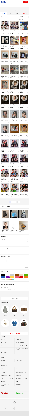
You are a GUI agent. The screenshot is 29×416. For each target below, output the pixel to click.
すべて (4, 13)
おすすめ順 (9, 16)
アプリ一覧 (17, 408)
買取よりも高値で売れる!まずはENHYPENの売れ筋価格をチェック (14, 288)
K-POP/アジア (22, 30)
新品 (10, 13)
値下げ (24, 13)
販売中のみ (3, 16)
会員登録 (25, 1)
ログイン (19, 1)
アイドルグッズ (3, 30)
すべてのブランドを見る (14, 333)
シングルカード (12, 30)
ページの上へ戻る (14, 298)
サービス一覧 (3, 408)
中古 (17, 13)
